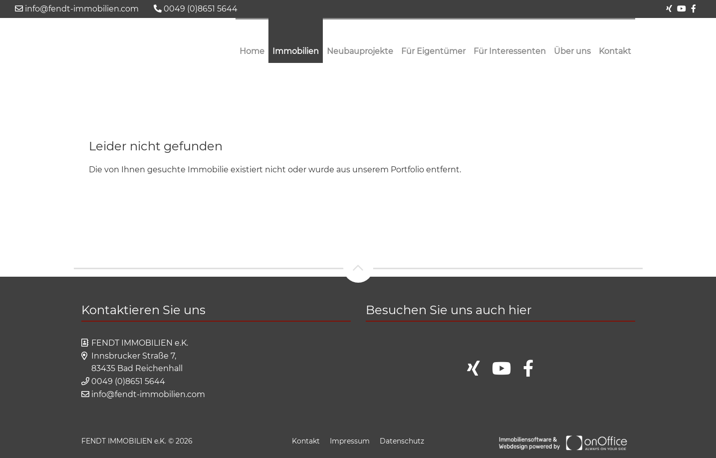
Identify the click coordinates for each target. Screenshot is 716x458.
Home (251, 51)
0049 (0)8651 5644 (196, 8)
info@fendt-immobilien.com (77, 8)
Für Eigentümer (433, 51)
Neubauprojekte (360, 51)
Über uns (572, 51)
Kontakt (615, 51)
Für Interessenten (510, 51)
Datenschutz (402, 441)
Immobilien (295, 51)
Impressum (350, 441)
